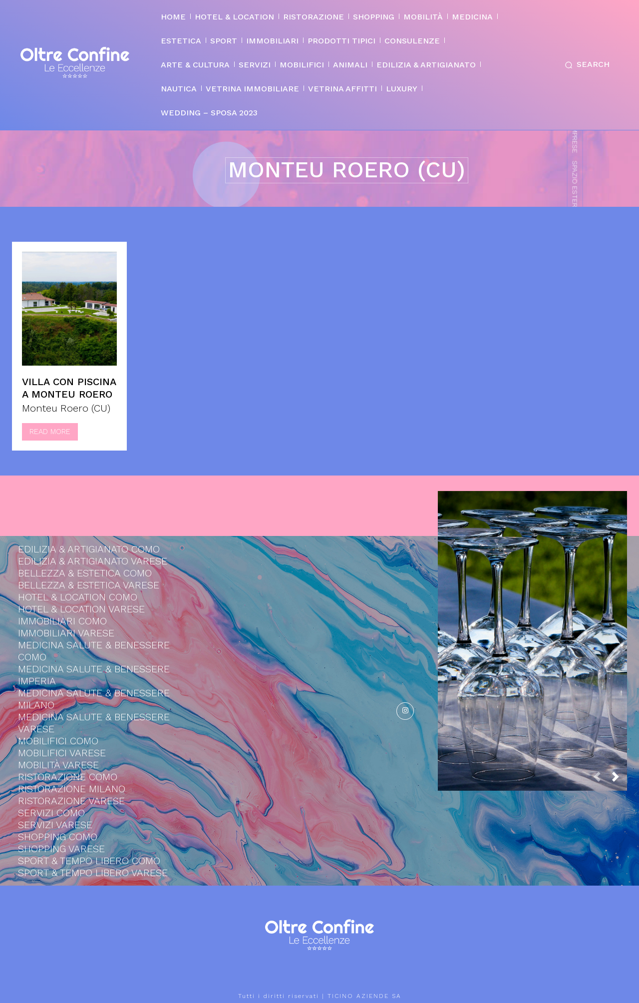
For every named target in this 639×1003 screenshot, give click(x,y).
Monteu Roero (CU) (66, 408)
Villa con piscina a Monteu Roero (69, 388)
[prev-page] (601, 779)
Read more (49, 431)
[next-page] (619, 779)
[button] (585, 65)
